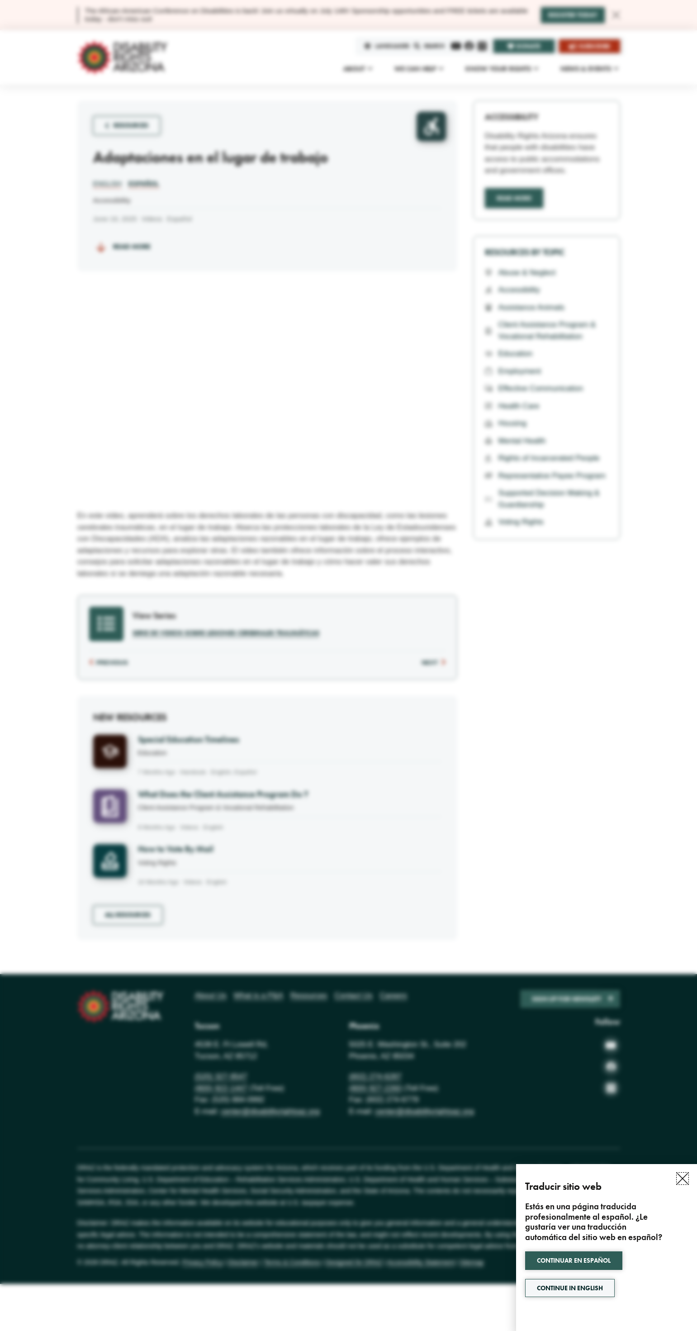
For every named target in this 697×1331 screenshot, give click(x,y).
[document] (348, 665)
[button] (682, 1178)
